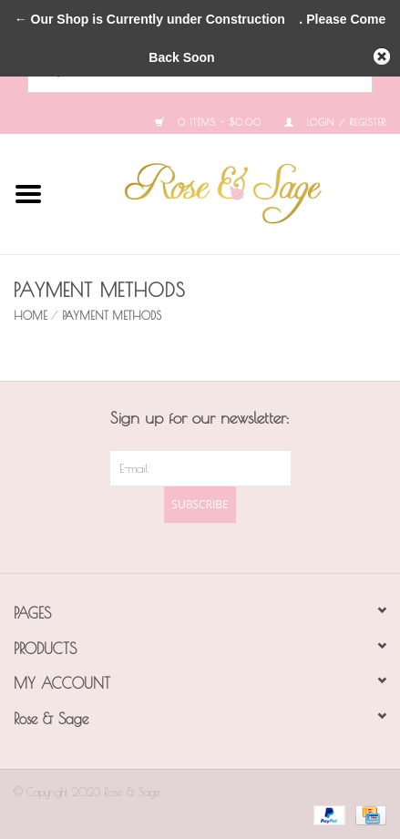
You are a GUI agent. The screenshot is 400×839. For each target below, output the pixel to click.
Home (30, 315)
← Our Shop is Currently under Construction (150, 19)
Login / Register (335, 122)
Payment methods (111, 315)
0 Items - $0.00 (208, 122)
